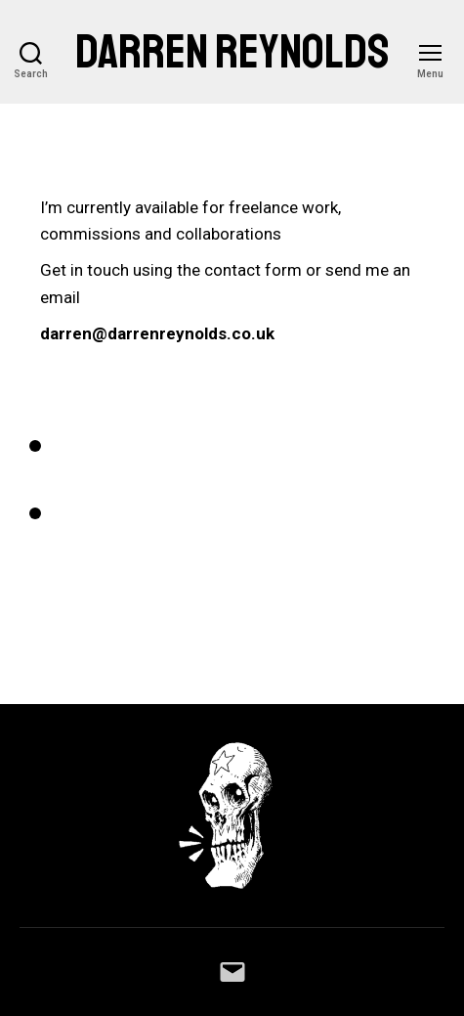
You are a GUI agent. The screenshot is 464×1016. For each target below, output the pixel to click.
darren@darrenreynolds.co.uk (157, 333)
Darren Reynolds (232, 51)
